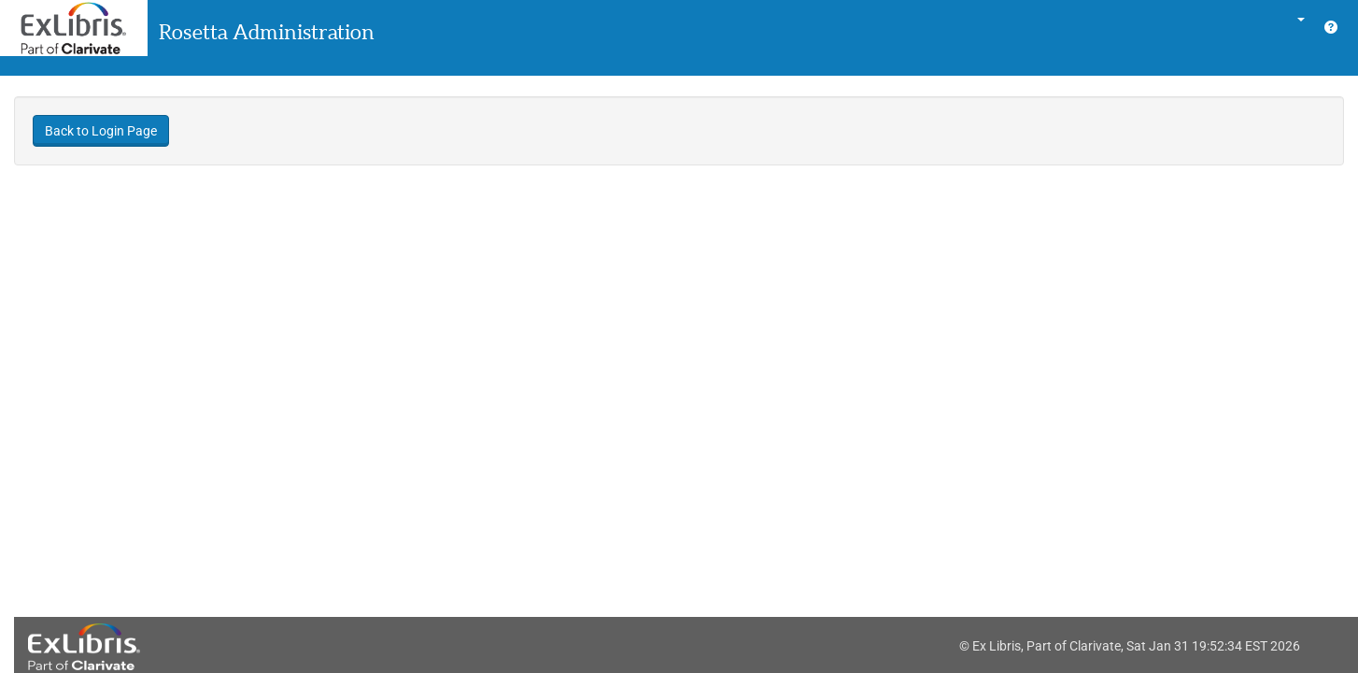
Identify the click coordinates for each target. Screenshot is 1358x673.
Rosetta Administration (267, 32)
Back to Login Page (101, 130)
